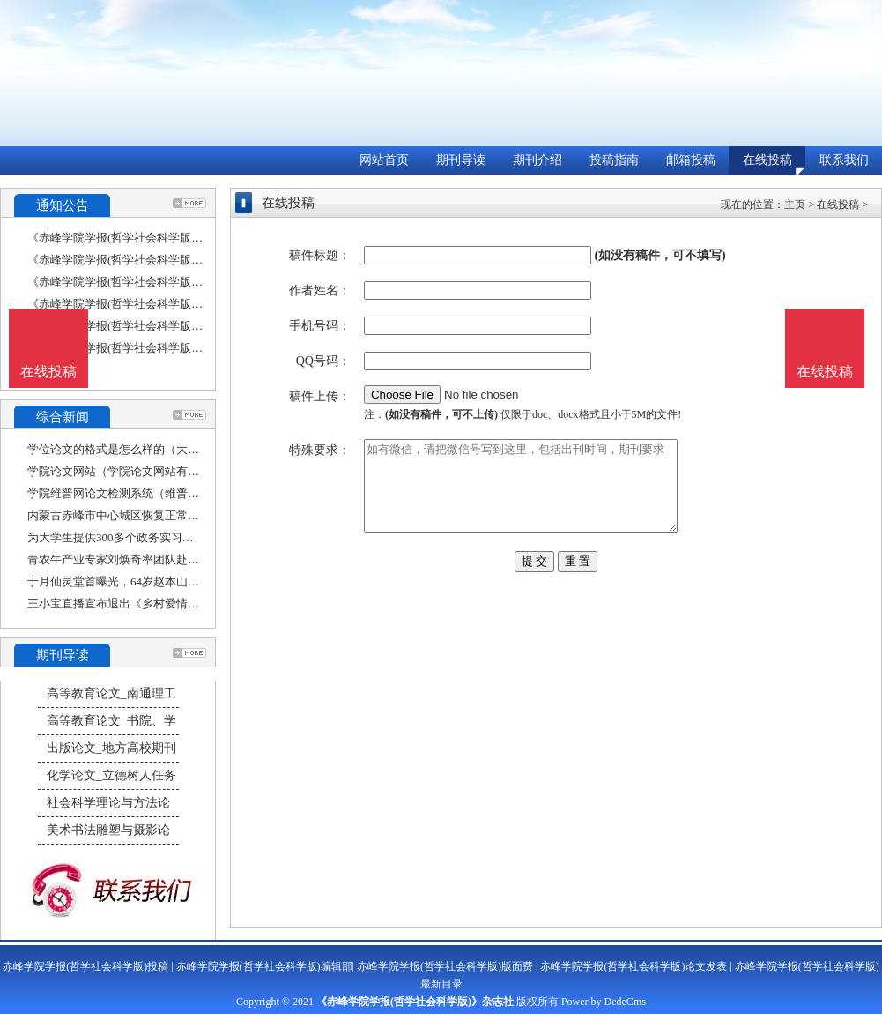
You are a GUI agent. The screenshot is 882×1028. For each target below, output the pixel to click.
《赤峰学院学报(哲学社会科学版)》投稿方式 (140, 303)
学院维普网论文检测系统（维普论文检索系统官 (147, 493)
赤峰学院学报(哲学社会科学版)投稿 (85, 966)
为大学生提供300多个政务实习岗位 (116, 537)
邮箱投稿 (690, 160)
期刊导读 (460, 160)
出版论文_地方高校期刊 (111, 748)
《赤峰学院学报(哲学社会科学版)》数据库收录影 (151, 259)
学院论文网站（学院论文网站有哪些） (124, 471)
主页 (794, 204)
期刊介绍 (537, 160)
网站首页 (384, 160)
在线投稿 (767, 160)
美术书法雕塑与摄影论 (108, 830)
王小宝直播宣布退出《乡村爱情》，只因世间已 (147, 603)
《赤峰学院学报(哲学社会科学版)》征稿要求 (140, 325)
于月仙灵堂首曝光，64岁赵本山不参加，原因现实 (153, 581)
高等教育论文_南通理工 (111, 693)
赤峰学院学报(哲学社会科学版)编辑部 (264, 966)
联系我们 (844, 160)
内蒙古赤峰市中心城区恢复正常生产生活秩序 (141, 515)
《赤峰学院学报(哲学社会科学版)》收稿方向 (140, 281)
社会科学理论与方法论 (108, 802)
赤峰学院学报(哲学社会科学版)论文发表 (633, 966)
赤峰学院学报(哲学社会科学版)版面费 (445, 966)
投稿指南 (614, 160)
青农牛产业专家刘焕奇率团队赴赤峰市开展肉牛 (147, 559)
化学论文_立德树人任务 (111, 775)
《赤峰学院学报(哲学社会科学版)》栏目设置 (140, 237)
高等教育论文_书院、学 (111, 720)
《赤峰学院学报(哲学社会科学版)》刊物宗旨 (140, 347)
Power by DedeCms (603, 1001)
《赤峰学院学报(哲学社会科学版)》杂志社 (415, 1001)
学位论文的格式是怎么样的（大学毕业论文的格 (147, 449)
